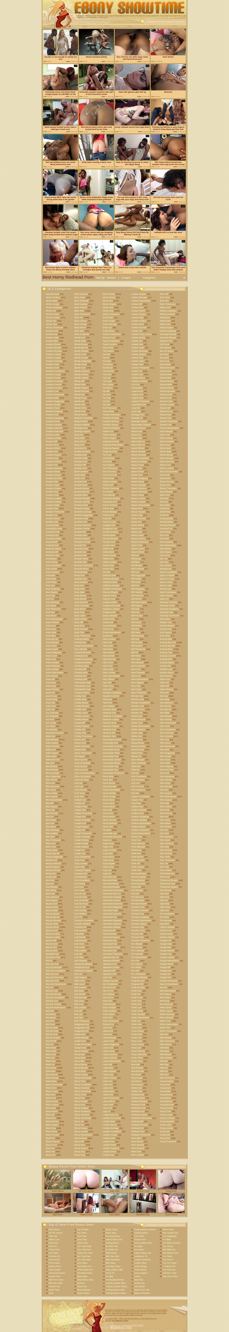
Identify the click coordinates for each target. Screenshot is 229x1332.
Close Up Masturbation (84, 773)
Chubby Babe (80, 699)
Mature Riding (137, 525)
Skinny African (166, 438)
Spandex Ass (166, 569)
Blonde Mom (80, 384)
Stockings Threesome (169, 615)
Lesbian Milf (136, 304)
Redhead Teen (138, 1131)
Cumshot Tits (80, 927)
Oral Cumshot (137, 786)
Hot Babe (107, 830)
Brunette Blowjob (82, 498)
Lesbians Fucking (139, 381)
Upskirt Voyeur (166, 934)
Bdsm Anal (51, 843)
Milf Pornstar (137, 615)
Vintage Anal (165, 940)
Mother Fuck (137, 723)
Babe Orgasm (52, 753)
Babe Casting (52, 743)
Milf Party (135, 612)
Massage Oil (137, 418)
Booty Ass (78, 435)
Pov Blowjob (137, 944)
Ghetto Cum (108, 559)
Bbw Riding (51, 820)
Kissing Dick (108, 1024)
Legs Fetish (108, 1104)
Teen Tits (164, 863)
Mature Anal (136, 431)
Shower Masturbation (169, 428)
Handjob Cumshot (111, 696)
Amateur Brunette (54, 351)
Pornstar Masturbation (141, 920)
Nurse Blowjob (137, 759)
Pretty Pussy (137, 997)
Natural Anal (136, 739)
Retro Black (136, 1138)
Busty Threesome (82, 636)
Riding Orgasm (166, 327)
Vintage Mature (167, 964)
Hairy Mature (108, 679)
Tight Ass (164, 900)
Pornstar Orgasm (139, 924)
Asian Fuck (51, 659)
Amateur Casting (53, 354)
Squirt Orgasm (166, 595)
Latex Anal (107, 1027)
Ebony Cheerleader (83, 1078)
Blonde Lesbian (81, 374)
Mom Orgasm (137, 682)
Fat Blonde (108, 368)
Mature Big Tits (138, 445)
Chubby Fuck (80, 709)
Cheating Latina (81, 666)
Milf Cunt (135, 572)
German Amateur (110, 532)
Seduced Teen (166, 341)
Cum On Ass (80, 893)
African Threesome (54, 327)
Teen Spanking (166, 837)
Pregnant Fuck (138, 981)
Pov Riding (136, 967)
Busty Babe (79, 592)
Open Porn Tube (169, 1276)
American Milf (52, 552)
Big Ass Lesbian (53, 937)
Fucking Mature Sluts (115, 1290)
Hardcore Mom (109, 723)
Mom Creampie (138, 666)
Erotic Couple (109, 321)
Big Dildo (50, 1011)
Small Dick (164, 508)
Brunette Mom (80, 535)
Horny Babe (108, 776)
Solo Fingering (166, 542)
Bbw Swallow (52, 833)
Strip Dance (165, 619)
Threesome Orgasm (169, 887)
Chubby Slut (79, 729)
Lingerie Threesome (140, 401)
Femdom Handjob (111, 418)
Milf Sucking (136, 642)
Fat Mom (107, 394)
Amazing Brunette (54, 528)
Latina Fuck (108, 1048)
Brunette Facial (81, 518)
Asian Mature (52, 676)
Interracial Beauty (111, 883)
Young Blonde (166, 1101)
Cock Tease (79, 793)
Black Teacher (80, 307)
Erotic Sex (107, 327)
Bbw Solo (50, 823)
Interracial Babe (110, 880)
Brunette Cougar (81, 508)
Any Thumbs (82, 1229)
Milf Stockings (137, 636)
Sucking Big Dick (167, 646)
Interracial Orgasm (111, 937)
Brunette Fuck (80, 522)
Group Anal (108, 622)
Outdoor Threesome (140, 830)
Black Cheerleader (54, 1084)
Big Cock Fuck (52, 981)
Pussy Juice (136, 1041)
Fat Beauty (108, 364)
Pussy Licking (137, 1044)
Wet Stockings (166, 1004)
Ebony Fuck (79, 1104)
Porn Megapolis (169, 1236)
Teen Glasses (166, 780)
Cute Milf (78, 954)
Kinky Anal (107, 1001)
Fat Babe (107, 361)
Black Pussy (51, 1145)
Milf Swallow (137, 646)
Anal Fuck (50, 585)
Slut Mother (165, 505)
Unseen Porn (54, 1276)
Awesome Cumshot (55, 733)
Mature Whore (137, 552)
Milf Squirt (135, 632)
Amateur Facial (53, 408)
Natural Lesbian (138, 746)
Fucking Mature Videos (115, 1293)
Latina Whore (109, 1101)
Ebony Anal (79, 1054)
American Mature (53, 548)
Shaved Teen (166, 418)
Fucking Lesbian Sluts (115, 1283)
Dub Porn (57, 1213)
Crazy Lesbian (80, 863)
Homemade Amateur (112, 739)
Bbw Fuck (50, 783)
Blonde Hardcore (82, 371)
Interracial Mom (110, 934)
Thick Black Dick (167, 873)
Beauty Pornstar (53, 870)
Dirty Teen (79, 1017)
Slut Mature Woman (171, 1243)
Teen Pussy (165, 820)
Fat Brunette (108, 371)
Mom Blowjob (137, 662)
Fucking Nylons (141, 1233)
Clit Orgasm (79, 756)
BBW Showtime (112, 1259)
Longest (126, 277)
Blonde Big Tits (81, 347)
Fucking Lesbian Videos (116, 1286)
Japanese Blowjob (111, 960)
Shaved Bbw (165, 378)
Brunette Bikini (80, 495)
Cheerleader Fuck (82, 689)
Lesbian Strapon (138, 354)
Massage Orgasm (139, 421)
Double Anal (79, 1034)
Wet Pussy (165, 1001)
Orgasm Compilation (140, 796)
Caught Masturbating (83, 646)
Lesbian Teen (137, 364)
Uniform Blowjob (167, 927)
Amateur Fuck (52, 414)
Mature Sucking (138, 538)
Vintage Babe (166, 944)
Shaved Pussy (166, 411)
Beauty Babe (52, 850)
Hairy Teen (108, 689)
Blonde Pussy (80, 398)
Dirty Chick (79, 1001)
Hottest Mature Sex (142, 1253)
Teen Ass (164, 696)
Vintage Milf (165, 967)
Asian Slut (50, 703)
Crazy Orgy (79, 867)
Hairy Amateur (109, 639)
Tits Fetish (164, 917)
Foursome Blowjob (111, 498)
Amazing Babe (52, 525)
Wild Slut (164, 1071)
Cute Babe (79, 934)
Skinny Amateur (167, 441)
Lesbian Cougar (110, 1135)
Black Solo (50, 1155)
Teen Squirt (165, 840)
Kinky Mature (109, 1014)
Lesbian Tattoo (138, 361)
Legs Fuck (107, 1108)
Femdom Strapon (111, 425)
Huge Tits (107, 870)
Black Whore (80, 327)
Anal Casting (51, 562)
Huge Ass (107, 840)
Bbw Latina (51, 790)
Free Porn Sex (169, 1270)
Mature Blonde (138, 448)
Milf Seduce (136, 625)
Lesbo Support (140, 1273)
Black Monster (52, 1121)
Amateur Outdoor (53, 461)
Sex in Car (164, 361)
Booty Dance (80, 441)
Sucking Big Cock (168, 642)
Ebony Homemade (82, 1118)
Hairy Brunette (109, 659)
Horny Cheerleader (111, 790)
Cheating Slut (80, 676)
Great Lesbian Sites (143, 1243)
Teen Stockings (167, 843)
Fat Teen (107, 404)
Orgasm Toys (137, 800)
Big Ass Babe (52, 910)
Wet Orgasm (165, 994)
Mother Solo (136, 736)
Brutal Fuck (79, 575)
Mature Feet (136, 468)
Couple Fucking (81, 840)
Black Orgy (51, 1128)
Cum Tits (78, 917)
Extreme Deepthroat (112, 334)
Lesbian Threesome (140, 368)
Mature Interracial (139, 492)
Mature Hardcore (139, 488)
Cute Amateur (80, 930)
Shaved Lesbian (167, 404)
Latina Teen (108, 1094)
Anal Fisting (51, 582)
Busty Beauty (80, 595)
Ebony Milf (79, 1141)
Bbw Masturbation (54, 800)
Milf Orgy (135, 609)
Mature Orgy (137, 515)
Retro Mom (165, 297)
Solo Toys (164, 562)
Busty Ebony (80, 609)
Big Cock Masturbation (56, 984)
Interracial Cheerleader (113, 890)
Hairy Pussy (108, 686)
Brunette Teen (80, 562)
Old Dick (135, 773)
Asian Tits (50, 709)
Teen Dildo (164, 749)
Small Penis (165, 512)
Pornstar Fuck (137, 914)
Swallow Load (166, 669)
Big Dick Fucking (53, 1004)
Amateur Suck (52, 495)
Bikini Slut (50, 1058)
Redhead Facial (138, 1108)
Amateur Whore (53, 518)
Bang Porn (171, 1190)
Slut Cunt (164, 502)
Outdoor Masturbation (141, 823)
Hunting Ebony (112, 1243)
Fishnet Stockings (111, 488)
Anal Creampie (52, 572)
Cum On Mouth (81, 900)
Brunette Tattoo (81, 559)
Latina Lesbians (110, 1058)
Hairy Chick (108, 662)
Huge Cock (108, 847)
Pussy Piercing (138, 1051)
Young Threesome (168, 1141)
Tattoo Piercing (166, 689)
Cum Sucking (80, 910)
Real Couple (137, 1078)
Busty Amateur (81, 582)
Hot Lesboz (139, 1249)
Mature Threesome (140, 542)
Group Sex (108, 636)
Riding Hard (165, 324)
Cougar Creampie (82, 820)
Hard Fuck (107, 703)
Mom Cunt (136, 669)
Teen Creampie (167, 733)
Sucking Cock (166, 652)
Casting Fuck (80, 642)
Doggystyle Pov (81, 1031)
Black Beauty (52, 1074)
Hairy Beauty (108, 652)
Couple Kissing (81, 843)
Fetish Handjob (110, 435)
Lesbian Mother (138, 311)
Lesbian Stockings (139, 351)
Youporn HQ (54, 1286)
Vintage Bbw (165, 947)
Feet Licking (108, 411)
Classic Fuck (80, 743)
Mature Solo (136, 532)
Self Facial (164, 344)
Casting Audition (81, 639)
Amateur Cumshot (54, 388)
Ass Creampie (52, 713)
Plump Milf (136, 887)
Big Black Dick (52, 954)
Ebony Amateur (81, 1051)
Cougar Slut (79, 830)
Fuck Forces (171, 1213)
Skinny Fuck (165, 465)
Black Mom (51, 1118)
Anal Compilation (53, 565)
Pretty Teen (136, 1001)
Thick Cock (165, 877)
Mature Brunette (138, 455)
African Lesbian (53, 317)
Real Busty (136, 1074)
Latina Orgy (108, 1074)
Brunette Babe (80, 485)
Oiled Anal (136, 766)
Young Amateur (167, 1081)
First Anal (107, 455)
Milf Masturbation (139, 602)
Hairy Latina (108, 669)
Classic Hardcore (82, 746)
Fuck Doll (107, 518)
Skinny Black (165, 451)
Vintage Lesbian (167, 957)
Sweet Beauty (166, 676)
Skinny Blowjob (167, 458)
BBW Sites (110, 1263)
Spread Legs (165, 589)
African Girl (51, 311)
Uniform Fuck (166, 930)
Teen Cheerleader (168, 723)
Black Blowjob (52, 1078)
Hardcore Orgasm (111, 726)
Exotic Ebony (109, 331)
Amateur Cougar (53, 374)
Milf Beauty (136, 559)
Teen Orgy (164, 803)
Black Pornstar (52, 1135)
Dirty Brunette (80, 997)
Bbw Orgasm (52, 806)
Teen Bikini (165, 713)
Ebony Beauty (80, 1064)
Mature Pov (136, 522)
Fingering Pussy (110, 451)
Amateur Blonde (53, 344)
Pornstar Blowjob (139, 904)
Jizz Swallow (108, 994)
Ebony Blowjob (81, 1068)
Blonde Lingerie (81, 378)
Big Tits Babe (52, 1027)
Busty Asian (79, 589)
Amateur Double (53, 404)
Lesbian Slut (137, 341)
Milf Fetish (136, 582)
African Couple (52, 304)
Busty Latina (80, 615)
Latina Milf (107, 1064)
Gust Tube (81, 1236)
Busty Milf (78, 622)
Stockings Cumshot (168, 602)
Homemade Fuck (110, 756)
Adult (50, 1293)
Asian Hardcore (53, 666)
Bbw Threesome (53, 840)
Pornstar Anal (137, 897)
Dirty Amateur (80, 987)
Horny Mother (109, 816)
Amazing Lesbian (53, 538)
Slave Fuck (165, 495)
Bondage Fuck (80, 428)
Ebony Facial (80, 1094)
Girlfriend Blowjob (111, 579)
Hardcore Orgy (109, 729)
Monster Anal (137, 696)
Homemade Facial (111, 749)
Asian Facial (51, 656)
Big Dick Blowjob (53, 994)
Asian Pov (50, 692)
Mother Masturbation (140, 726)
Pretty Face (136, 991)
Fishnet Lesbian (110, 481)
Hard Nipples (109, 706)
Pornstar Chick (138, 907)
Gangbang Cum (110, 528)
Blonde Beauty (81, 344)
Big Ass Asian (52, 907)
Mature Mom (137, 508)
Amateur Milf (51, 441)
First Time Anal (109, 471)
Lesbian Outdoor (138, 321)
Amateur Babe (52, 337)
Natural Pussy (137, 749)
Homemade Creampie (113, 746)
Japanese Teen (110, 974)
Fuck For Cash (109, 522)
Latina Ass (107, 1034)
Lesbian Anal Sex (111, 1115)
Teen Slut (164, 830)
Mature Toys (136, 545)
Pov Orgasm (137, 964)
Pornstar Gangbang (140, 917)
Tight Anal (164, 893)
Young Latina (166, 1125)
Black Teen (79, 311)
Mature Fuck (137, 475)
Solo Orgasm (166, 552)
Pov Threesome (138, 974)
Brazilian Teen (80, 468)
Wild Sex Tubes (55, 1283)
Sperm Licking (166, 582)
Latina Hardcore (110, 1054)
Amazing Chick (52, 532)
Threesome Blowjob (169, 880)
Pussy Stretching (139, 1054)
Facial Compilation (111, 341)
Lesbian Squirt (137, 347)
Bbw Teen (50, 837)
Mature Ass (136, 435)
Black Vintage (80, 324)
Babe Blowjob (52, 739)
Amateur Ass (51, 334)
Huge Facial (108, 860)
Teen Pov (164, 816)
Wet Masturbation (168, 991)
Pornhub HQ (142, 1213)
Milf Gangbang (138, 589)
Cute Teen (79, 957)
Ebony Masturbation (83, 1135)
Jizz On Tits (108, 991)
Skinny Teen (165, 485)
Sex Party (164, 354)
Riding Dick (165, 317)
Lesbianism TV (140, 1256)
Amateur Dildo (52, 398)
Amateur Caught (53, 358)
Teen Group (165, 783)
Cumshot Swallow (82, 924)
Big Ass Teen (52, 950)
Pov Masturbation (139, 957)
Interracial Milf (109, 930)
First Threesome (110, 468)
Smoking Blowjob (167, 525)
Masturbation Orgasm (141, 425)
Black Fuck (51, 1098)
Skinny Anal (165, 445)
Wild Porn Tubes (56, 1280)
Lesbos (137, 1276)
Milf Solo (135, 629)
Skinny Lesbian (167, 468)
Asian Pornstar (52, 689)
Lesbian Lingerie (138, 294)
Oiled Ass (135, 770)
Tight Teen (164, 910)
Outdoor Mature (138, 826)
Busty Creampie (81, 605)
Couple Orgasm (81, 847)
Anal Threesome (53, 609)
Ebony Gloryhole (82, 1115)
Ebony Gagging (81, 1108)
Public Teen (136, 1024)
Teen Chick (165, 726)
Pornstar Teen (137, 937)
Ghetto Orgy (108, 565)
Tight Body (164, 904)
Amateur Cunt (52, 391)
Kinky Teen (108, 1017)
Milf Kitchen (136, 599)
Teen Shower (166, 826)
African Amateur (53, 297)
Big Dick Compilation (55, 997)
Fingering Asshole (111, 441)
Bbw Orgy (50, 810)
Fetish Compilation (111, 428)
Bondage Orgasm (82, 431)
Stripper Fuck (166, 622)
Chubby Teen (80, 733)
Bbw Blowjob (52, 766)
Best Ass (50, 883)
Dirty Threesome (81, 1021)
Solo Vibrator (166, 565)
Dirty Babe (79, 991)
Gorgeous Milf (109, 612)
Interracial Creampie (112, 897)
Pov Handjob (137, 954)
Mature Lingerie (138, 502)
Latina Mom (108, 1068)
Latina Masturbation (112, 1061)
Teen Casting (166, 719)
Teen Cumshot (166, 736)
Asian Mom (51, 682)
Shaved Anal (165, 371)
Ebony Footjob (80, 1101)
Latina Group (109, 1051)
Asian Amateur (52, 622)
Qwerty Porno (54, 1266)
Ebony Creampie (82, 1088)
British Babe (79, 475)
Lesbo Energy (140, 1266)
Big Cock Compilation (55, 971)
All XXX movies (86, 1190)
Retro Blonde (137, 1141)
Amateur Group (53, 421)
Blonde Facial (80, 364)
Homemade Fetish (111, 753)
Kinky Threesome (111, 1021)
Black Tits (78, 317)
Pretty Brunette (138, 987)
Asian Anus (51, 629)
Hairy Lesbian (109, 672)
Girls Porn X (167, 1259)
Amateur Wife (52, 522)
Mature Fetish (137, 471)
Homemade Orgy (110, 766)
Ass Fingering (52, 716)
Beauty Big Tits (52, 853)
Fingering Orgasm (111, 448)
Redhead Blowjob (139, 1101)
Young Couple (166, 1115)
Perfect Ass (136, 850)
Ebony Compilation (83, 1084)
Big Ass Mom (52, 944)
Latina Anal (108, 1031)
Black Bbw (50, 1071)
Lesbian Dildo (109, 1138)
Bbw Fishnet (51, 780)
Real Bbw (135, 1064)
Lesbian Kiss (108, 1155)
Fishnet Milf (108, 485)
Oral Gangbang (138, 790)
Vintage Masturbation (169, 960)
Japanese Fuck (110, 964)
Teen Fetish (165, 763)
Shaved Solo (165, 414)
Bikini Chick (51, 1051)
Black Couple (52, 1091)
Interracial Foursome (112, 914)
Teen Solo (164, 833)
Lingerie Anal (137, 391)
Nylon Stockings (138, 763)
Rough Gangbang (168, 331)
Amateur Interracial (54, 431)
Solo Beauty (165, 532)
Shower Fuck (166, 425)
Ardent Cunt (142, 1190)
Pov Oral (135, 960)
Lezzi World (139, 1286)
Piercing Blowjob (138, 873)
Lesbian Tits (136, 371)
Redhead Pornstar (139, 1125)
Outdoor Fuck (137, 813)
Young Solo (165, 1135)
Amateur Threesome (55, 512)
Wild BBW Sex (169, 1249)
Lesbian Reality (138, 337)
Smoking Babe (166, 518)
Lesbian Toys (137, 374)
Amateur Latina (53, 435)
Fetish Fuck (108, 431)
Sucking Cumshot (168, 656)
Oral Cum (135, 783)
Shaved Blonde (167, 388)
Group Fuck (108, 629)
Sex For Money (167, 351)
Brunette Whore (81, 569)
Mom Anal (135, 659)
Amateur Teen (52, 508)
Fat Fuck (107, 378)
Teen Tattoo (165, 857)
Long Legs (136, 411)
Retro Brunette (138, 1148)
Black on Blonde (81, 334)
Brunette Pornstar (82, 542)
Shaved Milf (165, 408)
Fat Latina (107, 381)
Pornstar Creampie (140, 910)
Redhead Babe (138, 1098)
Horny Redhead (110, 823)
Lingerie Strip (137, 398)
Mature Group (137, 481)
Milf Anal (135, 555)
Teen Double (165, 756)
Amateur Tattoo (53, 505)
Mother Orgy (137, 733)
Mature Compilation (140, 458)
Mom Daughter (138, 672)
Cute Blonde (80, 937)
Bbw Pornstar (52, 813)
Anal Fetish (51, 579)
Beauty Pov (51, 873)
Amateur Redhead (54, 468)
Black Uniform (80, 321)
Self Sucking (165, 347)
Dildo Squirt (79, 984)
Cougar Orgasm (81, 826)
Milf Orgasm (136, 605)
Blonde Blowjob (81, 351)
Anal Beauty (51, 559)
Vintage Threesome (169, 981)
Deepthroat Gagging (83, 971)
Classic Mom (80, 749)
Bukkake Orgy (80, 579)
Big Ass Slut (51, 947)
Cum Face (79, 887)
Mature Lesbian (138, 498)
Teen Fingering (166, 766)
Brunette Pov (80, 545)
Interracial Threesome (113, 954)
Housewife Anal (110, 833)
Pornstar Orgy (137, 927)
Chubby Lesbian (81, 716)
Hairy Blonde (108, 656)
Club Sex (78, 783)
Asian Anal (50, 625)
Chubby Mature (81, 719)
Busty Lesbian (80, 619)
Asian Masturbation (54, 672)
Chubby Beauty (81, 703)
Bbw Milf (50, 803)
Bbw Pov (50, 816)
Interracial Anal (109, 877)
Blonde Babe (80, 341)
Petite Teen (136, 870)
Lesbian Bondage (111, 1128)
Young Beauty (166, 1094)
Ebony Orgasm (81, 1148)
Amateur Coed (52, 368)
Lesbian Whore (138, 378)
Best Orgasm (52, 900)
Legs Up (106, 1111)
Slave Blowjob (166, 492)
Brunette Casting (82, 502)
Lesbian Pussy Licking (141, 334)
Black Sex (50, 1148)
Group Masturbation (112, 632)
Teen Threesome (167, 860)
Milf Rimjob (136, 622)
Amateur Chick (52, 364)
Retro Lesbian (137, 1155)
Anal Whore (51, 615)
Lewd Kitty (138, 1280)
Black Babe (51, 1068)
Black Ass (50, 1064)
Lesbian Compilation (112, 1131)
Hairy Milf (107, 682)
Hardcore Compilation (113, 716)
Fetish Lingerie (109, 438)
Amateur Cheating (54, 361)
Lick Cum (135, 384)
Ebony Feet (79, 1098)
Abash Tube (53, 1290)
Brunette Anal (80, 481)
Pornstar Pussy (138, 930)
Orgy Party (136, 803)
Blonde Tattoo (80, 408)
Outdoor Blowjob (138, 810)
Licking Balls (137, 388)
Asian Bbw (50, 636)
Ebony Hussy (111, 1229)
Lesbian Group (109, 1151)
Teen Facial (165, 759)
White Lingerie (166, 1011)
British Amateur (81, 471)
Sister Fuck (165, 435)
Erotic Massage (110, 324)
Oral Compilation (138, 776)
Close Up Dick (80, 766)
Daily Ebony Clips (85, 1280)
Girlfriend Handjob (111, 585)
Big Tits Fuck (52, 1034)
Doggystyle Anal (81, 1024)
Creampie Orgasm (82, 870)
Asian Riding (51, 699)
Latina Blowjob (109, 1038)
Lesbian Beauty (110, 1125)
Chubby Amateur (82, 692)
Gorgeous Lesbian (111, 609)
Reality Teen (137, 1091)
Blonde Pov (79, 394)
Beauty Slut (51, 877)
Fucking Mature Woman (145, 1229)
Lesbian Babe (109, 1121)
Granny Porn (139, 1239)
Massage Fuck (138, 414)
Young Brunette (167, 1104)
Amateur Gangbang (55, 418)
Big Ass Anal (51, 904)
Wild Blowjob (165, 1054)
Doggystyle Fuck (81, 1027)
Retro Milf (164, 294)
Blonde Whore (80, 414)
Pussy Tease (137, 1061)
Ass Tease (50, 726)
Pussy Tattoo (137, 1058)
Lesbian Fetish (109, 1145)
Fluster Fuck (86, 1213)
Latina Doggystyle (111, 1044)
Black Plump (51, 1131)
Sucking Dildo (166, 659)
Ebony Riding (109, 294)
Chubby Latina (80, 713)
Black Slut (50, 1151)
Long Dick (135, 408)
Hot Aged (138, 1246)
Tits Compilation (167, 914)
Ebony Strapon (109, 304)
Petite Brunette (138, 860)
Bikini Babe (51, 1048)
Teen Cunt (164, 739)
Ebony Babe (79, 1058)
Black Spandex (81, 294)
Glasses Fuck (109, 599)
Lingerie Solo (137, 394)
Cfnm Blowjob (80, 649)
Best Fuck (50, 893)
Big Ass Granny (53, 934)
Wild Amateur (166, 1044)
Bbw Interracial (52, 786)
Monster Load (137, 706)
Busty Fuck (79, 612)
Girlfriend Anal (109, 575)
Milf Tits (134, 652)
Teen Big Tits (165, 709)
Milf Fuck (135, 585)
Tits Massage (166, 920)
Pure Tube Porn (84, 1249)
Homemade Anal (110, 743)
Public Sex (136, 1021)
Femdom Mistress (111, 421)
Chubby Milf (79, 723)
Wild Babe (164, 1048)
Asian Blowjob (52, 642)
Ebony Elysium (84, 1290)
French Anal (108, 508)
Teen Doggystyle (167, 753)
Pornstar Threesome (140, 940)
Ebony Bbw (79, 1061)
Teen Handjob (166, 786)
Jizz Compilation (110, 984)
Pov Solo (135, 971)
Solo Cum (164, 535)
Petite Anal (136, 853)
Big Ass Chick (52, 924)
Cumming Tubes (112, 1266)
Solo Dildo (164, 538)
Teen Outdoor (166, 806)
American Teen (52, 555)
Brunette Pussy (81, 548)
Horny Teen (108, 826)
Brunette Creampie (83, 512)
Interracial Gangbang (112, 920)
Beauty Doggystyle (54, 857)
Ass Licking (51, 723)
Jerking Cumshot (110, 981)
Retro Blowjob (137, 1145)
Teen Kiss (164, 790)
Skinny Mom (165, 478)
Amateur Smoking (54, 478)
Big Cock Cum (52, 974)
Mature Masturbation (140, 505)
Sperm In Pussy (167, 579)
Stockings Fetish (167, 605)
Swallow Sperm (167, 672)
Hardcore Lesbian (111, 719)
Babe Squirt (51, 756)
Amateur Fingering (54, 411)
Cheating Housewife (83, 659)
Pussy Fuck (136, 1038)
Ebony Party (79, 1155)
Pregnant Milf (137, 984)
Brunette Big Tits (81, 492)
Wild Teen (164, 1074)
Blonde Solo (79, 404)
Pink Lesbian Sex (170, 1233)
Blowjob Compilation (83, 418)
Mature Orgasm (138, 512)
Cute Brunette (80, 940)
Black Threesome (82, 314)
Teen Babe (165, 699)
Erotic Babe (108, 317)
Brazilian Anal (80, 455)
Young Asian (165, 1088)
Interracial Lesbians (111, 927)
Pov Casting (136, 947)
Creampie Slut (80, 873)
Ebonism (81, 1283)
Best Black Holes (84, 1273)
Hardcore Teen (109, 736)
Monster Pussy (138, 709)
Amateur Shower (53, 475)
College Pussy (80, 806)
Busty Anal (79, 585)
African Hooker (52, 314)
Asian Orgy (51, 686)
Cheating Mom (81, 672)
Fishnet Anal (108, 478)
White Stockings (167, 1014)
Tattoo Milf (164, 686)
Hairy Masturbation (111, 676)
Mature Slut (136, 528)
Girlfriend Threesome (112, 589)
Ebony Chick (80, 1081)
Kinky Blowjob (109, 1004)
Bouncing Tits (80, 448)
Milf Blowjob (136, 565)
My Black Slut (111, 1246)
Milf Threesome (138, 649)
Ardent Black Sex (85, 1270)
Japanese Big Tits (111, 957)
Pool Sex (135, 893)
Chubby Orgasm (81, 726)
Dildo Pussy (79, 981)
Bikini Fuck (51, 1054)
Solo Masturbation (168, 545)
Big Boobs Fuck (53, 957)
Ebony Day (82, 1286)
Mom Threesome (139, 692)
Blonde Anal (79, 337)
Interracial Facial (110, 910)
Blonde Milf (79, 381)
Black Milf (50, 1115)
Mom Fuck (136, 676)
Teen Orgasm (166, 800)
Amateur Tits (51, 515)
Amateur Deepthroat (55, 394)
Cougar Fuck (80, 823)
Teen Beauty (165, 706)
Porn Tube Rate (84, 1246)
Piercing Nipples (138, 877)
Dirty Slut (78, 1014)
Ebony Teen (108, 311)
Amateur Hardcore (54, 428)
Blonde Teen (80, 411)
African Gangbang (54, 307)
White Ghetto (166, 1007)
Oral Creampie (138, 780)
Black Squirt (79, 297)
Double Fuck (80, 1041)
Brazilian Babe (80, 458)
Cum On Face (80, 897)
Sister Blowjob (166, 431)
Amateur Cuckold (53, 384)
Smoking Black (166, 522)
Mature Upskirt (138, 548)
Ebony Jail (79, 1121)
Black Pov (50, 1138)
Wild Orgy (164, 1064)
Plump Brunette (138, 883)
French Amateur (110, 505)
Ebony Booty (80, 1071)
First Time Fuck (110, 475)
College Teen (80, 810)
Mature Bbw (136, 438)
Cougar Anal (80, 816)
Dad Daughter (80, 960)
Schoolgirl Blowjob (168, 334)
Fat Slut (106, 401)
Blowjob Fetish (81, 421)
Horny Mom (108, 813)
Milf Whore (136, 656)
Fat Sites (109, 1276)
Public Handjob (138, 1014)
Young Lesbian (166, 1128)
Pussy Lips (136, 1048)
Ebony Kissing (80, 1128)
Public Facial (137, 1011)
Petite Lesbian (137, 867)
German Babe (109, 535)
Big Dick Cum (52, 1001)
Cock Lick (78, 786)
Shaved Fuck (166, 398)
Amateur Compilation (55, 371)
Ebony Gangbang (82, 1111)
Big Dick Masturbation (56, 1007)
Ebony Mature (80, 1138)
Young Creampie (167, 1118)
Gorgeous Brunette (111, 605)
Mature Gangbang (139, 478)
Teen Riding (165, 823)
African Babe (52, 301)
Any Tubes (82, 1233)
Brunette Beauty (81, 488)
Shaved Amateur (167, 368)
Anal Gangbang (53, 589)
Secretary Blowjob (168, 337)
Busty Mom (79, 625)
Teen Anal (164, 692)
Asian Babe (51, 632)
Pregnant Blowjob (139, 977)
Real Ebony (136, 1081)
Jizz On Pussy (109, 987)
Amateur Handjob (54, 425)
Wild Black (164, 1051)
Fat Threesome (110, 408)
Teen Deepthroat (167, 746)
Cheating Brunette (82, 652)
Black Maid (51, 1108)
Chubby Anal (80, 696)
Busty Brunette (81, 602)
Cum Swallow (80, 914)
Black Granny (52, 1101)
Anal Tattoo (51, 605)
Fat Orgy (107, 398)
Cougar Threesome (83, 833)
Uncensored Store (56, 1273)
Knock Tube (82, 1243)
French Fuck (108, 515)
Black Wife (79, 331)
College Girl (79, 803)
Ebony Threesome (111, 314)
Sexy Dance (165, 364)
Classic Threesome (83, 753)
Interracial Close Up (112, 893)
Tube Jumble (54, 1270)
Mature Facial (137, 465)
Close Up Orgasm (82, 776)
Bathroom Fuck (53, 759)
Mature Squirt (137, 535)
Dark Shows (57, 1190)
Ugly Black (164, 924)
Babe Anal (50, 736)
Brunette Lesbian (82, 528)
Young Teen (165, 1138)
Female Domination (111, 414)
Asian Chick (51, 646)
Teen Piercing (166, 813)
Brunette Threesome (83, 565)
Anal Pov (50, 599)
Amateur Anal (52, 331)
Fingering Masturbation (113, 445)
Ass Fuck (50, 719)
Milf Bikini (135, 562)
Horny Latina (108, 803)
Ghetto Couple (109, 555)
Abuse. (125, 1320)
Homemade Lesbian (112, 759)
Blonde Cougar (81, 358)
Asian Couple (52, 649)
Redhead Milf (137, 1121)
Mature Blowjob (138, 451)
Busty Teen (79, 632)
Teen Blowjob (166, 716)
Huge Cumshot (109, 850)
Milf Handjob (137, 592)
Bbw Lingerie (52, 796)
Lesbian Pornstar (139, 327)
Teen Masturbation (168, 796)
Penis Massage (138, 847)
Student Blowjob (167, 625)
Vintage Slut (165, 974)
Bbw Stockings (52, 830)
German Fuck (109, 542)
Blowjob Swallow (82, 425)
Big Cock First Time (55, 977)
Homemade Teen (110, 770)
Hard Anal (107, 699)
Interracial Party (110, 944)
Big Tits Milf (51, 1041)
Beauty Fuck (51, 860)
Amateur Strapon (53, 488)
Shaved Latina (166, 401)
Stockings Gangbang (169, 609)
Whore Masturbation (169, 1024)
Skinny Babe (165, 448)
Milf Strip (135, 639)
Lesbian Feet (109, 1141)
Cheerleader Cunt (82, 686)
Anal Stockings (52, 602)
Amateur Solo (52, 481)
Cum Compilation (82, 880)
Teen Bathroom (167, 703)
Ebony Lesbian (81, 1131)
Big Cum (50, 987)
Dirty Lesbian (80, 1007)
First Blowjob (108, 458)
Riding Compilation (168, 311)
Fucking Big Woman (114, 1280)
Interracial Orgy (110, 940)
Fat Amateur (108, 351)
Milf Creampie (137, 569)
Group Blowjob (109, 625)
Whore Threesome (168, 1031)
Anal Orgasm (52, 592)
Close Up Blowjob (82, 763)
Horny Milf (107, 810)
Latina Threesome (111, 1098)
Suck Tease (165, 636)
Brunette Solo (80, 555)
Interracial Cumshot (111, 900)
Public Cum (136, 1007)
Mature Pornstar (138, 518)
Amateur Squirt (52, 485)
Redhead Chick (138, 1104)
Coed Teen (79, 796)
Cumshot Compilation (84, 920)
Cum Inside (79, 890)
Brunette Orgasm (82, 538)
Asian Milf (50, 679)
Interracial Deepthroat (113, 904)
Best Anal (50, 880)
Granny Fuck (108, 619)
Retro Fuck (136, 1151)
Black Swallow (80, 304)
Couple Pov (79, 850)
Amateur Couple (53, 378)
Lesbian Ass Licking (112, 1118)
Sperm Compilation (168, 572)
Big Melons (51, 1014)
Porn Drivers (54, 1263)
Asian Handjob (52, 662)
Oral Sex (135, 793)
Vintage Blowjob (167, 950)
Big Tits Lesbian (53, 1038)
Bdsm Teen (51, 847)
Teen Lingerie (166, 793)
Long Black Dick (138, 404)
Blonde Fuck (80, 368)
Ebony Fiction (83, 1293)
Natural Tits (136, 756)
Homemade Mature (111, 763)
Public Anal (136, 1004)
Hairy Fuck (108, 666)
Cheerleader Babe (82, 682)
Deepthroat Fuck (82, 967)
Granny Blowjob (110, 615)
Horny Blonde (109, 783)
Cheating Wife (80, 679)
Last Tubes (114, 1213)
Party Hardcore (138, 843)
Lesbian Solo (137, 344)
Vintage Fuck (166, 954)
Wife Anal (164, 1034)
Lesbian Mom (137, 307)
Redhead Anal (137, 1094)
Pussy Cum (136, 1027)
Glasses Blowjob (110, 592)
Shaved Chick (166, 394)
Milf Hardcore (137, 595)
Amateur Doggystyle (55, 401)
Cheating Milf (80, 669)
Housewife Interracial (112, 837)
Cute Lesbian (80, 950)
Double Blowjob (81, 1038)
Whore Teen (165, 1027)
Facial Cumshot (110, 344)
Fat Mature (108, 388)
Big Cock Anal (52, 964)
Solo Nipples (165, 548)
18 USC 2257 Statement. (114, 1320)
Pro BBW (166, 1239)
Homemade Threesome (113, 773)
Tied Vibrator (165, 890)
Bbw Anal (50, 763)
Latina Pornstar (110, 1078)
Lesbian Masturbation (141, 301)
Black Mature (52, 1111)
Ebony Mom (79, 1145)
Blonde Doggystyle (82, 361)
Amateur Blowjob (53, 347)
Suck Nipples (166, 632)
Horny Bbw (108, 780)
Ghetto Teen (108, 569)
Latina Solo (108, 1088)
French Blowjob (110, 512)
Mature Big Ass (138, 441)
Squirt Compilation (168, 592)
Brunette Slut (80, 552)
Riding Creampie (167, 314)
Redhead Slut (137, 1128)
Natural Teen (137, 753)
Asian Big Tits (52, 639)
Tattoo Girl (164, 682)
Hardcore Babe (110, 709)
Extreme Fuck (109, 337)
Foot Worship (109, 495)
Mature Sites (168, 1229)
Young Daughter (167, 1121)
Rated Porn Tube (84, 1253)
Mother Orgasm (138, 729)
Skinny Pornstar (167, 481)
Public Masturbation (140, 1017)
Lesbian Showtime (142, 1259)
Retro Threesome (168, 304)
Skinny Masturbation (169, 471)
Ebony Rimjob (109, 297)
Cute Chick (79, 944)
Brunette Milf (80, 532)
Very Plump (167, 1246)
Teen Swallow (166, 853)
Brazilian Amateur (82, 451)
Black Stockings (81, 301)
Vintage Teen (166, 977)
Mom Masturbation (139, 679)
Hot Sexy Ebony (112, 1236)
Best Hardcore (52, 897)
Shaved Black (166, 384)
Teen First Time (167, 770)
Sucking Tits (165, 666)
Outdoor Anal (137, 806)
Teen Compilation (168, 729)
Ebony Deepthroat (82, 1091)
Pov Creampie (137, 950)
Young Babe (165, 1091)
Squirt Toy (164, 599)
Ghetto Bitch (108, 552)
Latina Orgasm (109, 1071)
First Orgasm (109, 465)
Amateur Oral (52, 451)
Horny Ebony (109, 800)
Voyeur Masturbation (169, 984)
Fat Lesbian (108, 384)
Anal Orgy (50, 595)
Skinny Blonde (166, 455)
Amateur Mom (52, 445)
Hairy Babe (108, 649)
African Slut (51, 321)
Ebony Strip (108, 307)
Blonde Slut (79, 401)
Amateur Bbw (52, 341)
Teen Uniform (166, 870)
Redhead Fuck (138, 1111)
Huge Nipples (109, 863)
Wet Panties (165, 997)
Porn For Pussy (169, 1263)
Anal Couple (51, 569)
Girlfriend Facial (110, 582)
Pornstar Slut (137, 934)
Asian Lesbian (52, 669)
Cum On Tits (80, 907)
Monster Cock (137, 699)
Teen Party (165, 810)
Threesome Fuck (167, 883)
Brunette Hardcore (82, 525)
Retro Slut (164, 301)
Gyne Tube (82, 1239)
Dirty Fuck (79, 1004)
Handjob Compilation (112, 692)
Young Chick (165, 1111)
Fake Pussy (108, 347)
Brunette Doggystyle (83, 515)
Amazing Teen (52, 545)
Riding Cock (165, 307)
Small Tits (164, 515)
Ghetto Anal (108, 548)
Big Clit (49, 960)
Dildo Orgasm (80, 977)
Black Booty (51, 1081)
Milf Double (136, 579)
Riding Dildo (165, 321)
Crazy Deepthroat (82, 857)
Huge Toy (107, 873)
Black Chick (51, 1088)
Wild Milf (164, 1061)
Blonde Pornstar (81, 391)
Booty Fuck (79, 445)
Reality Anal (136, 1088)
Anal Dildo (50, 575)
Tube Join (114, 1190)
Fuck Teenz (139, 1236)
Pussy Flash (136, 1034)
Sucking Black (166, 649)
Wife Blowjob (166, 1038)
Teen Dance (165, 743)
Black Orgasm (52, 1125)
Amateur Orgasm (53, 455)
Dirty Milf (78, 1011)
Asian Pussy (51, 696)
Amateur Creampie (54, 381)
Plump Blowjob (138, 880)
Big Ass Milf (51, 940)
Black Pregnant (53, 1141)
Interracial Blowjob (111, 887)
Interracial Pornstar (111, 947)
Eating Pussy (80, 1048)
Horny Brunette (110, 786)
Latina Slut (107, 1084)
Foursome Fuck (110, 502)
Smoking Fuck (166, 528)
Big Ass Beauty (53, 914)
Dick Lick (78, 974)
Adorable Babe (52, 294)
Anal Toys (50, 612)
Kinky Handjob (109, 1007)
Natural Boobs (137, 743)
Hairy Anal (107, 642)
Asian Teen (51, 706)
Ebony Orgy (79, 1151)
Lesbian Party (137, 324)
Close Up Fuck (81, 770)
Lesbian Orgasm (138, 314)
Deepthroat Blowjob (83, 964)
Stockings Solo (166, 612)
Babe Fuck (51, 749)
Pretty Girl (135, 994)
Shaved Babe (166, 374)
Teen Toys (164, 867)
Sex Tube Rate (84, 1256)
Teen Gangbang (167, 776)
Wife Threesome (167, 1041)
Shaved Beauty (167, 381)
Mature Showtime (142, 1293)
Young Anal (165, 1084)
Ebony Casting (81, 1074)
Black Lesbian (52, 1104)
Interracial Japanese (112, 924)
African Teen (51, 324)
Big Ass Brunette (53, 920)
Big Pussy (50, 1024)
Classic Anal (79, 739)
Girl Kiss (106, 572)
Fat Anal (106, 354)
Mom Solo (135, 686)
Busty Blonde (80, 599)
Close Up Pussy (81, 780)
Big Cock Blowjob (54, 967)
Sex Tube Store (84, 1259)
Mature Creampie (139, 461)
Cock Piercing (80, 790)
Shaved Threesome (169, 421)
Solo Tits (164, 559)
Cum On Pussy (81, 904)
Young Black (165, 1098)
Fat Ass (106, 358)
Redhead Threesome (140, 1135)
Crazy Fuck (79, 860)
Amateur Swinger (53, 502)
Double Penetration (83, 1044)
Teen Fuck (164, 773)
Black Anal (50, 1061)
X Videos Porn (168, 1266)
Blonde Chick (80, 354)
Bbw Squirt (51, 826)
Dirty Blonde (79, 994)
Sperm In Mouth (167, 575)
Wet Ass (163, 987)
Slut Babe (164, 498)
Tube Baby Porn (84, 1266)
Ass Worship (51, 729)
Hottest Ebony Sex (113, 1239)
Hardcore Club (109, 713)
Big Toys (50, 1044)
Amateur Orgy (52, 458)
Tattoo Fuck (165, 679)
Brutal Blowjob (80, 572)
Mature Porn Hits (141, 1290)
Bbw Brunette (52, 770)
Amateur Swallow (54, 498)
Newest (111, 277)
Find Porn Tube (169, 1273)
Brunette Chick (81, 505)
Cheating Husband (82, 662)
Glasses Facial (109, 595)
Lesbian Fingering (111, 1148)
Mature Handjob (138, 485)
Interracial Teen (110, 950)
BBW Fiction (111, 1253)
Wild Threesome (167, 1078)
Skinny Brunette (167, 461)
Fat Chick (107, 374)
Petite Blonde (137, 857)
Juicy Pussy (108, 997)
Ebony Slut (108, 301)
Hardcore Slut (109, 733)
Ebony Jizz (79, 1125)
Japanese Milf (109, 971)
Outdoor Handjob (139, 820)
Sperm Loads (166, 585)
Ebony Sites (110, 1233)
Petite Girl (135, 863)
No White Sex (111, 1249)
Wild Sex (164, 1068)
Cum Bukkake (80, 877)
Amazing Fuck (52, 535)
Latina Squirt (108, 1091)
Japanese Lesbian (111, 967)
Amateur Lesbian (53, 438)
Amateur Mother (53, 448)
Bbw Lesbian (52, 793)
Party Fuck (136, 840)
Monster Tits (136, 713)
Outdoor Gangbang (140, 816)
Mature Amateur (138, 428)
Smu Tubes (82, 1263)
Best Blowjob (52, 887)
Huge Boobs (108, 843)
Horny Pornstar (110, 820)
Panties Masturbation (141, 833)
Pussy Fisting (137, 1031)
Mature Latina (137, 495)
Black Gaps (82, 1276)
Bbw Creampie (52, 773)
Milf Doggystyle (138, 575)
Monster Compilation (140, 703)
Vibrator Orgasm (167, 937)
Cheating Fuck (80, 656)
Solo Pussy (165, 555)
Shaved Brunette (167, 391)
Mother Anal (136, 716)
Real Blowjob (137, 1068)
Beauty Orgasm (53, 867)
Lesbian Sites (140, 1263)
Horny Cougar (109, 796)
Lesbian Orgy (137, 317)
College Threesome (83, 813)
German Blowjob (110, 538)
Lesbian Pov (137, 331)
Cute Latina (79, 947)
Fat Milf (106, 391)
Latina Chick (108, 1041)
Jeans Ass (107, 977)
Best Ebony (51, 890)
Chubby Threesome (83, 736)
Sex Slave (164, 358)
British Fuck (79, 478)
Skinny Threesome (168, 488)
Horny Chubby (109, 793)
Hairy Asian (108, 646)
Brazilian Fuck (80, 461)
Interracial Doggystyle (113, 907)
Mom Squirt (136, 689)
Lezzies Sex (139, 1283)
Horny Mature (109, 806)
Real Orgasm (137, 1084)
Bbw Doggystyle (53, 776)
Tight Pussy (165, 907)
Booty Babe (79, 438)
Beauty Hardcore (53, 863)
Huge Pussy (108, 867)
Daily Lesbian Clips (114, 1270)
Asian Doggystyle (54, 652)
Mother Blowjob (138, 719)
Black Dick (50, 1094)
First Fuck (107, 461)
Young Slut (165, 1131)
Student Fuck (166, 629)
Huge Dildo (108, 853)
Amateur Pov (52, 465)
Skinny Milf (165, 475)
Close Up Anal (80, 759)
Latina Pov (107, 1081)
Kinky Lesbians (110, 1011)
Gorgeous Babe (110, 602)
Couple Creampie (82, 837)
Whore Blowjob (167, 1017)
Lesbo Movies (140, 1270)
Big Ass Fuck (52, 930)
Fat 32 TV (109, 1273)
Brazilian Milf (80, 465)
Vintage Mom (166, 971)
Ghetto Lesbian (110, 562)
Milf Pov (135, 619)
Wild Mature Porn (170, 1253)
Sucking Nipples (167, 662)
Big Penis (50, 1021)
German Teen (109, 545)
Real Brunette (137, 1071)
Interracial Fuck (110, 917)
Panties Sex (136, 837)
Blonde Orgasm (81, 388)
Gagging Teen (109, 525)
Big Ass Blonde (53, 917)
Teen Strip (164, 847)
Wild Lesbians (166, 1058)
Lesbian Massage (139, 297)
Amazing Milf (52, 542)
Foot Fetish (108, 492)
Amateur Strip (52, 492)
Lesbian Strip (137, 358)
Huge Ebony (108, 857)
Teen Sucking (166, 850)
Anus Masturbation (54, 619)
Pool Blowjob (137, 890)
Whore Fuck (165, 1021)
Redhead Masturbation (141, 1118)
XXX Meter (167, 1256)
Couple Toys (80, 853)
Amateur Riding (53, 471)
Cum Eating (79, 883)
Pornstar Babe (137, 900)
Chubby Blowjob (81, 706)
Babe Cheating (52, 746)
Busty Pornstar (81, 629)
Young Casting (166, 1108)
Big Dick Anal (52, 991)
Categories (149, 277)
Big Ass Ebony (52, 927)
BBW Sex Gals (112, 1256)
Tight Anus (164, 897)
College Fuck (80, 800)
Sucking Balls (166, 639)
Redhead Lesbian (139, 1115)
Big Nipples (51, 1017)
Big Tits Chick (52, 1031)
